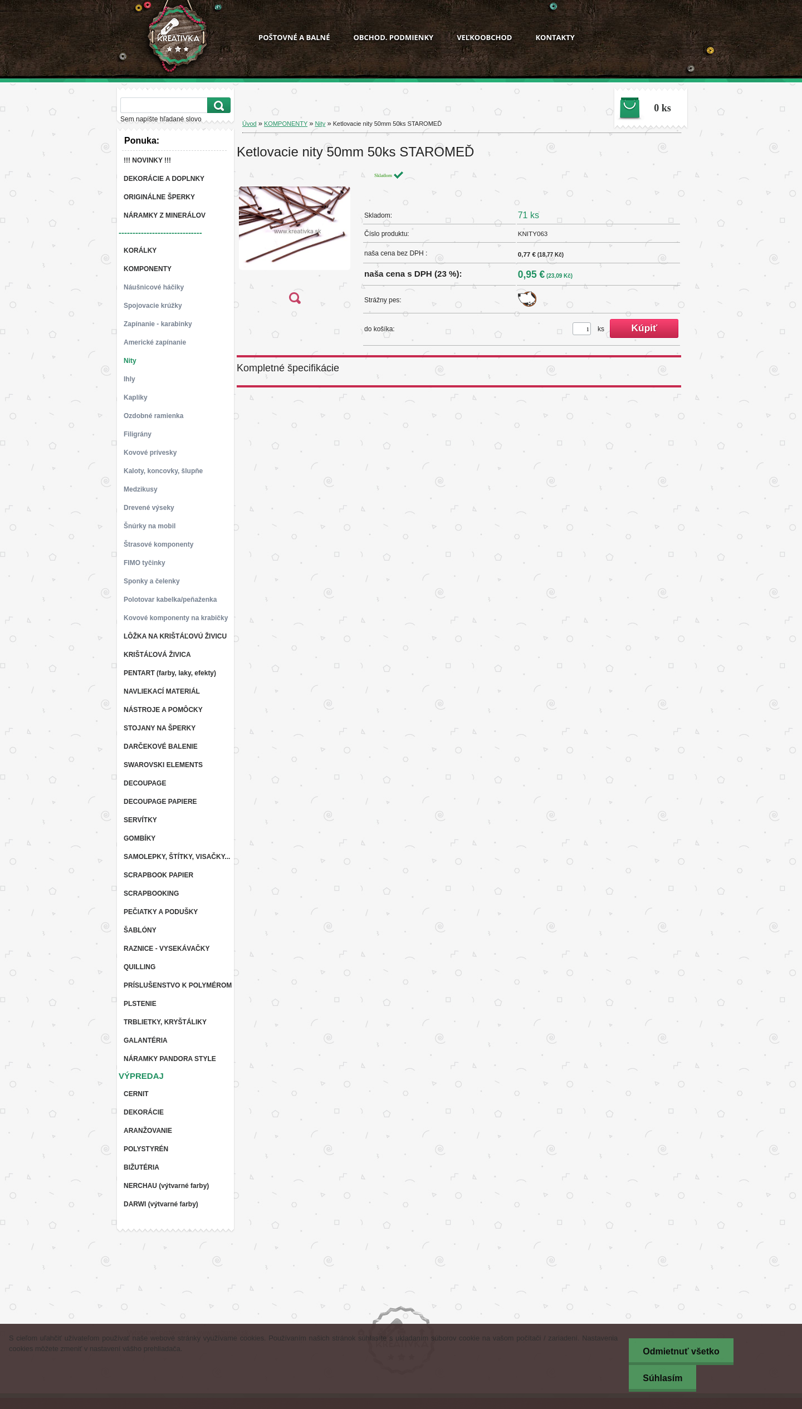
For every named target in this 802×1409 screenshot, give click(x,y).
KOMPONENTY (285, 123)
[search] (217, 105)
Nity (320, 123)
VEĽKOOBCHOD (484, 37)
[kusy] (582, 328)
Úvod (249, 123)
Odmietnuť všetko (681, 1351)
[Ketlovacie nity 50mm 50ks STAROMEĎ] (295, 240)
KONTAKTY (554, 37)
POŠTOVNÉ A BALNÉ (294, 37)
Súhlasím (662, 1378)
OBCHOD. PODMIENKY (393, 37)
